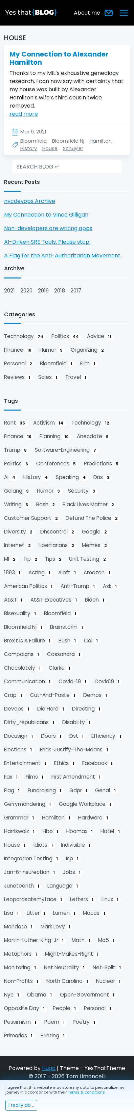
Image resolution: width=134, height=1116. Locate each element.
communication (28, 681)
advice (100, 336)
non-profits (22, 981)
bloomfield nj (24, 627)
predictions (102, 463)
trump (16, 450)
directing (87, 709)
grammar (20, 818)
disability (77, 722)
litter (37, 913)
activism (49, 423)
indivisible (77, 845)
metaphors (22, 954)
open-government (88, 995)
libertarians (57, 545)
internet (18, 545)
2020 (26, 290)
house (16, 845)
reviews (18, 377)
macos (95, 913)
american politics (29, 586)
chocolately (23, 668)
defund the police (93, 518)
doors (52, 736)
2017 (75, 290)
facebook (98, 763)
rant (16, 423)
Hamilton (101, 141)
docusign (20, 736)
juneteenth (23, 886)
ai (11, 477)
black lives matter (89, 504)
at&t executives (55, 600)
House (50, 148)
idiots (44, 845)
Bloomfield (33, 141)
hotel (111, 831)
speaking (72, 477)
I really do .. (21, 1105)
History (28, 148)
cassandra (65, 654)
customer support (32, 518)
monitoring (21, 967)
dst (77, 736)
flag (13, 790)
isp (73, 858)
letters (83, 899)
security (83, 491)
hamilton (57, 818)
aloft (68, 572)
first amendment (77, 777)
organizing (88, 350)
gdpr (79, 790)
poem (55, 1022)
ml (11, 559)
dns (102, 477)
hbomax (80, 831)
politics (66, 336)
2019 (43, 290)
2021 (9, 290)
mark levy (57, 926)
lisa (12, 913)
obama (40, 995)
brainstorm (68, 627)
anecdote (94, 436)
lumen (65, 913)
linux (111, 899)
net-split (108, 967)
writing (17, 504)
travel (77, 377)
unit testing (88, 559)
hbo (52, 831)
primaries (19, 1035)
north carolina (68, 981)
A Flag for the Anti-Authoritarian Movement (62, 255)
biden (96, 600)
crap (14, 695)
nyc (13, 995)
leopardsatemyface (34, 899)
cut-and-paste (54, 695)
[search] (67, 166)
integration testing (32, 858)
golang (17, 491)
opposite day (25, 1008)
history (36, 477)
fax (12, 777)
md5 (107, 940)
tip (31, 559)
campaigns (23, 654)
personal (19, 363)
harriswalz (20, 831)
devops (18, 709)
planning (55, 436)
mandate (19, 926)
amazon (98, 572)
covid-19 (74, 681)
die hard (52, 709)
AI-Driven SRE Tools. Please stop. (47, 242)
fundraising (46, 790)
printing (54, 1035)
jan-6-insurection (31, 872)
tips (54, 559)
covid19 (108, 681)
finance (19, 350)
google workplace (86, 804)
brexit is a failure (28, 640)
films (36, 777)
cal (92, 640)
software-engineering (67, 450)
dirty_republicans (30, 722)
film (89, 363)
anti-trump (79, 586)
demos (96, 695)
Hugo (48, 1068)
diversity (19, 532)
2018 (59, 290)
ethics (65, 763)
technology (25, 336)
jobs (73, 872)
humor (52, 350)
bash (46, 504)
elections (19, 749)
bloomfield (57, 363)
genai (106, 790)
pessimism (21, 1022)
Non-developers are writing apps (48, 228)
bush (69, 640)
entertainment (26, 763)
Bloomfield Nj (68, 141)
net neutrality (65, 967)
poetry (85, 1022)
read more (23, 114)
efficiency (107, 736)
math (82, 940)
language (64, 886)
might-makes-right (73, 954)
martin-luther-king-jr (35, 940)
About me (87, 13)
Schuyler (73, 148)
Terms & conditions (86, 1092)
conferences (57, 463)
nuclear (109, 981)
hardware (94, 818)
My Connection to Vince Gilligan (46, 215)
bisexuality (21, 613)
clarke (61, 668)
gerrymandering (28, 804)
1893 (13, 572)
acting (40, 572)
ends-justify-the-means (75, 749)
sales (49, 377)
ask (111, 586)
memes (95, 545)
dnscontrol (58, 532)
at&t (14, 600)
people (66, 1008)
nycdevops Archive (29, 201)
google (95, 532)
